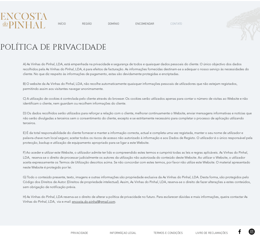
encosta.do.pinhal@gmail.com (93, 201)
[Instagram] (252, 232)
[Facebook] (240, 232)
